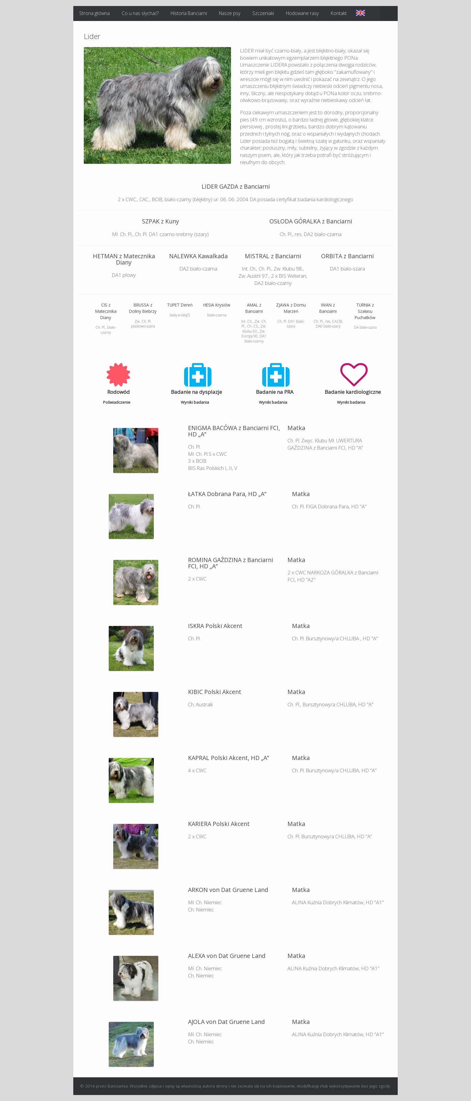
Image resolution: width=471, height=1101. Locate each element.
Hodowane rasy (302, 13)
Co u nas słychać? (140, 13)
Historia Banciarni (189, 13)
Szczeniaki (263, 13)
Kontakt (339, 13)
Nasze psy (229, 13)
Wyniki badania (196, 402)
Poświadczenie (118, 402)
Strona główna (94, 13)
